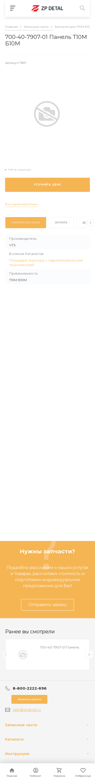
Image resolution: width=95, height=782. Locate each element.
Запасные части (21, 725)
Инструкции (17, 753)
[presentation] (90, 222)
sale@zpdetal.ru (27, 710)
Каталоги (14, 739)
